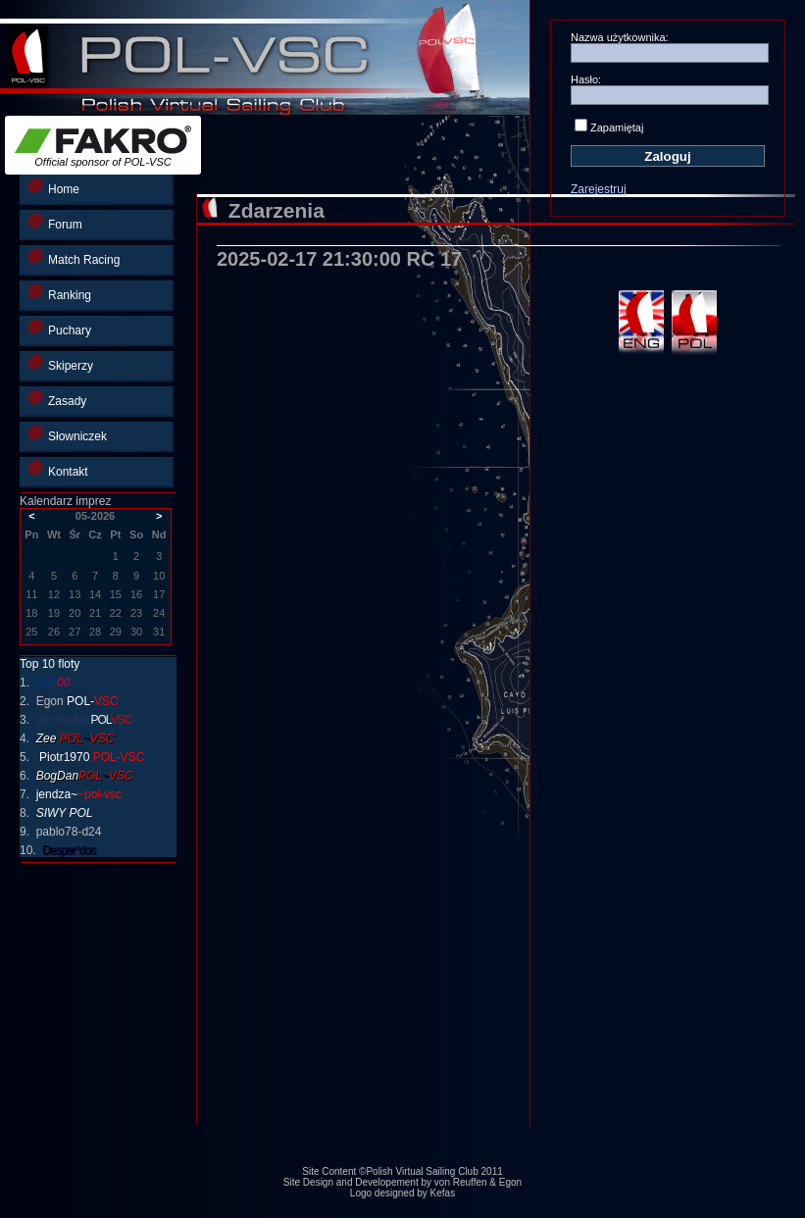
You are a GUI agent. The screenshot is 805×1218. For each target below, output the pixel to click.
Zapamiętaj (616, 127)
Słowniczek (67, 434)
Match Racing (73, 257)
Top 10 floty (49, 664)
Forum (54, 222)
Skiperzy (60, 363)
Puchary (59, 328)
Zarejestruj (599, 189)
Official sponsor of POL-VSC (103, 147)
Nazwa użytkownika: (620, 37)
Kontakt (57, 469)
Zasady (56, 398)
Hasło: (586, 79)
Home (53, 187)
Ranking (59, 292)
